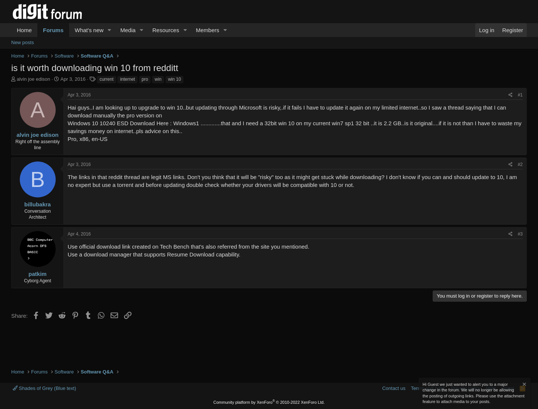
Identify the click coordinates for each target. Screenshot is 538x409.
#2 (520, 164)
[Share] (510, 95)
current (106, 79)
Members (207, 30)
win (158, 79)
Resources (165, 30)
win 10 (174, 79)
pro (145, 79)
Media (128, 30)
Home (24, 30)
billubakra (37, 204)
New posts (22, 42)
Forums (53, 30)
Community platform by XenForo (269, 402)
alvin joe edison (33, 79)
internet (127, 79)
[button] (109, 30)
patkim (37, 274)
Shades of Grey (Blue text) (44, 388)
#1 (520, 95)
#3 (520, 234)
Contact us (393, 388)
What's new (89, 30)
